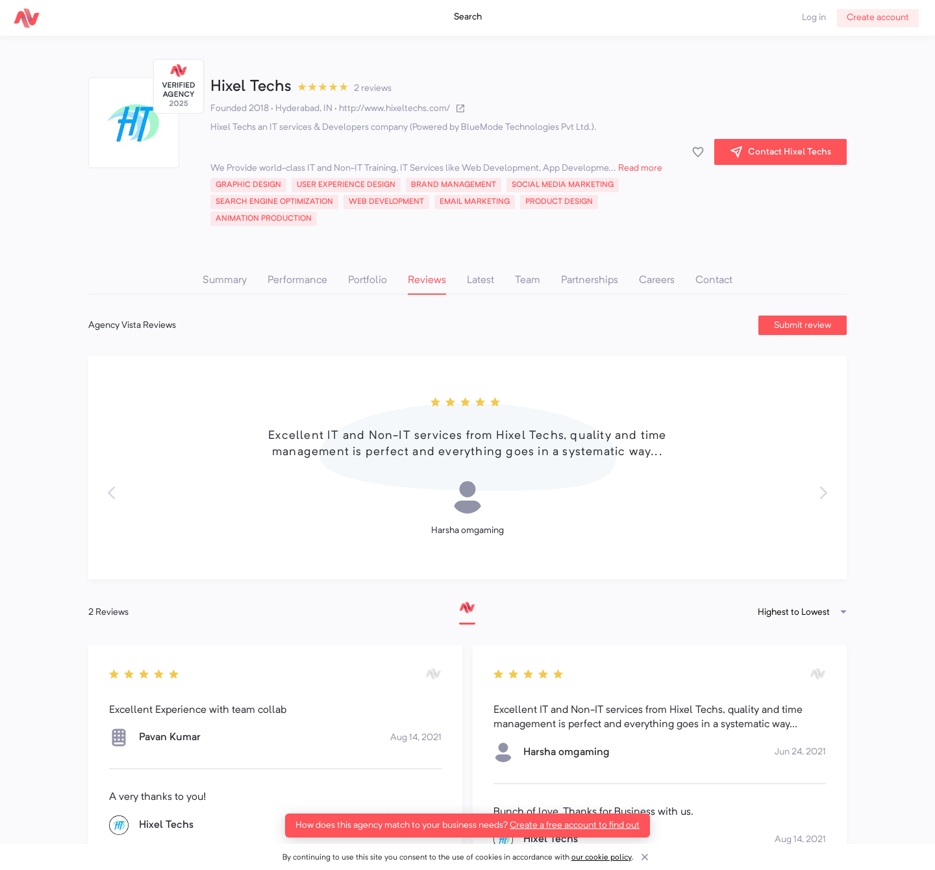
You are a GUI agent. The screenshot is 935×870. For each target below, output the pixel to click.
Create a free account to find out (575, 825)
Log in (814, 17)
